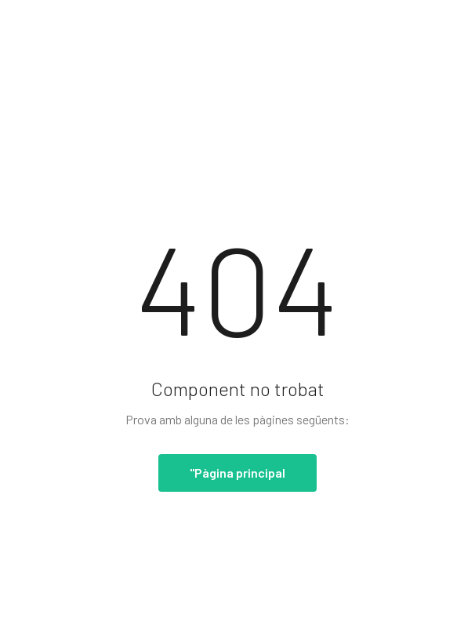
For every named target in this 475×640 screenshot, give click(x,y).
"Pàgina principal (237, 472)
